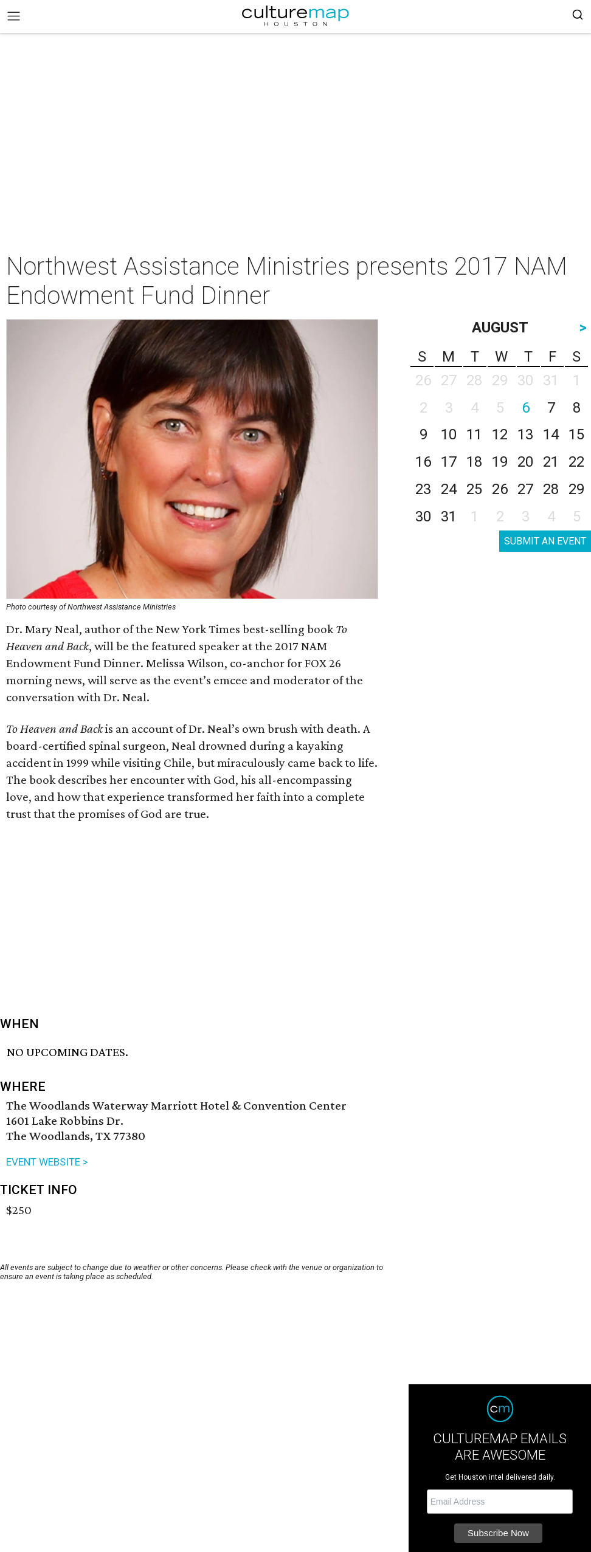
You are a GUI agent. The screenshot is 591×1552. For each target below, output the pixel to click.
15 (576, 434)
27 (525, 489)
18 (474, 461)
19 (500, 461)
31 (449, 516)
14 (551, 434)
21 (551, 461)
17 (449, 461)
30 (423, 516)
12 (500, 434)
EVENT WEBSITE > (47, 1162)
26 (500, 489)
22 (576, 461)
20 (525, 461)
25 (474, 489)
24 (449, 489)
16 (423, 461)
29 (576, 489)
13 (525, 434)
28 (551, 489)
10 (449, 434)
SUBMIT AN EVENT (545, 541)
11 (474, 434)
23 (423, 489)
